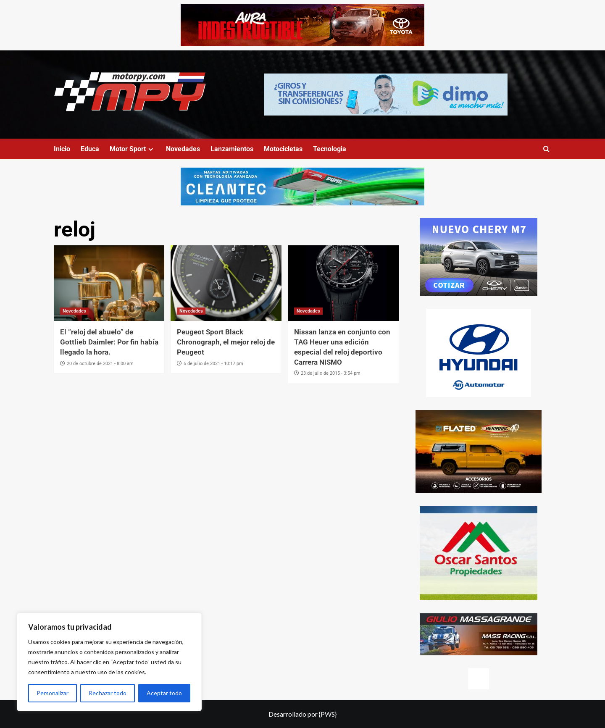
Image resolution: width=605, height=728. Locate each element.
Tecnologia (329, 149)
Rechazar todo (107, 692)
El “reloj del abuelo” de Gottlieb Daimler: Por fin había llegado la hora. (109, 342)
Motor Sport (132, 149)
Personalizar (52, 692)
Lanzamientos (231, 149)
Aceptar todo (164, 692)
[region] (109, 662)
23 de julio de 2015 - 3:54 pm (330, 373)
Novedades (183, 149)
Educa (90, 149)
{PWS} (328, 714)
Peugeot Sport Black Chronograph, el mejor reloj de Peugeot (226, 342)
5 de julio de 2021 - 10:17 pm (213, 363)
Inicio (62, 149)
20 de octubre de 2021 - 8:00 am (100, 363)
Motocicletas (283, 149)
